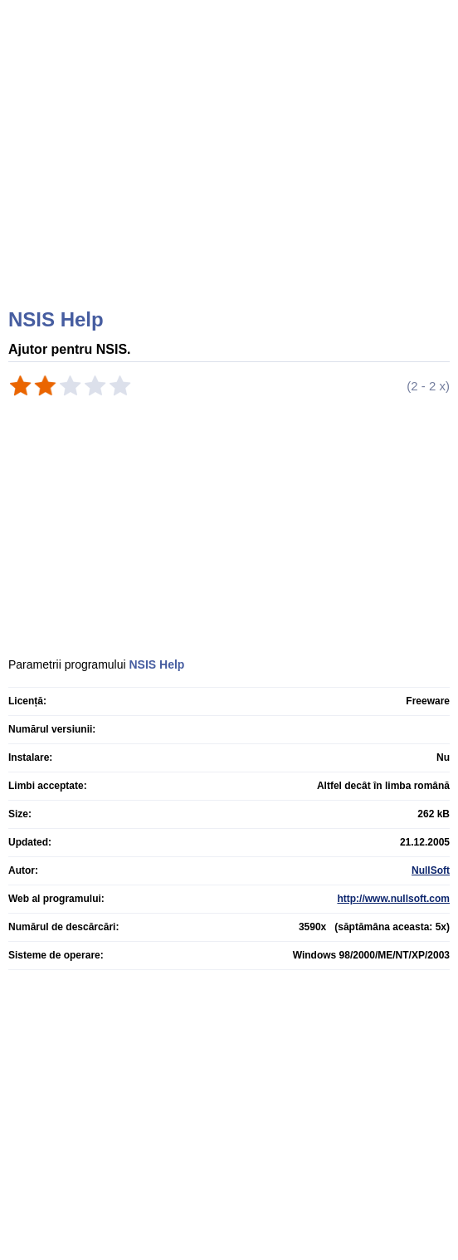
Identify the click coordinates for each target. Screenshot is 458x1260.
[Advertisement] (231, 174)
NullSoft (431, 870)
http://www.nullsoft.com (393, 899)
